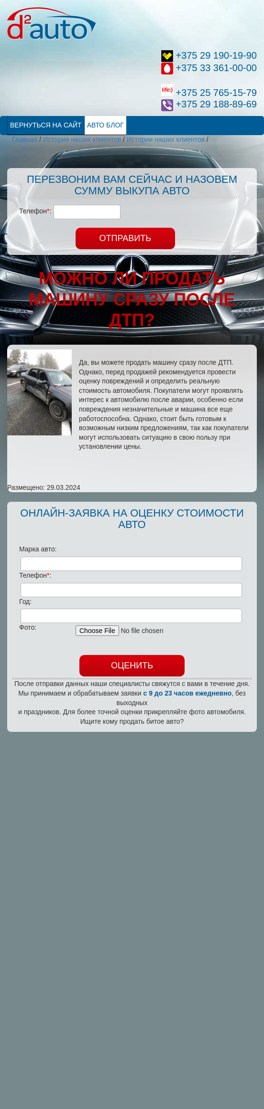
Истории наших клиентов (82, 139)
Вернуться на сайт (46, 125)
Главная (24, 139)
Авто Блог (105, 125)
